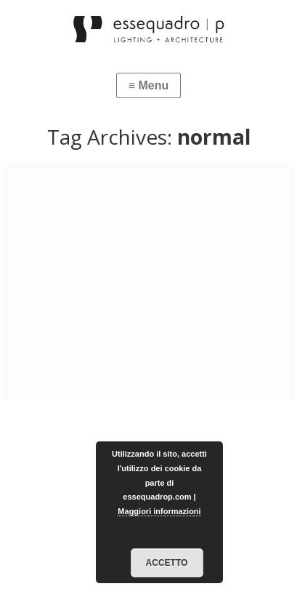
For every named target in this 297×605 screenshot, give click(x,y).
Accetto (167, 563)
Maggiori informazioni (159, 511)
